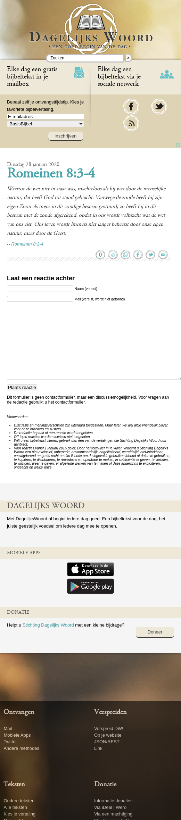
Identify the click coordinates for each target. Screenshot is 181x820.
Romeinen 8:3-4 (51, 174)
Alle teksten (15, 807)
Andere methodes (21, 748)
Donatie (105, 784)
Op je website (108, 735)
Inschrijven (66, 136)
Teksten (14, 784)
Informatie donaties (113, 800)
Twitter (10, 741)
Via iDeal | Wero (110, 807)
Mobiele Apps (17, 735)
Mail (7, 728)
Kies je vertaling (19, 814)
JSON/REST (107, 741)
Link (98, 748)
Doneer (155, 632)
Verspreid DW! (108, 728)
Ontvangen (18, 712)
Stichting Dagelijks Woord (48, 625)
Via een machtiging (113, 814)
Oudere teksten (18, 800)
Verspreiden (110, 712)
